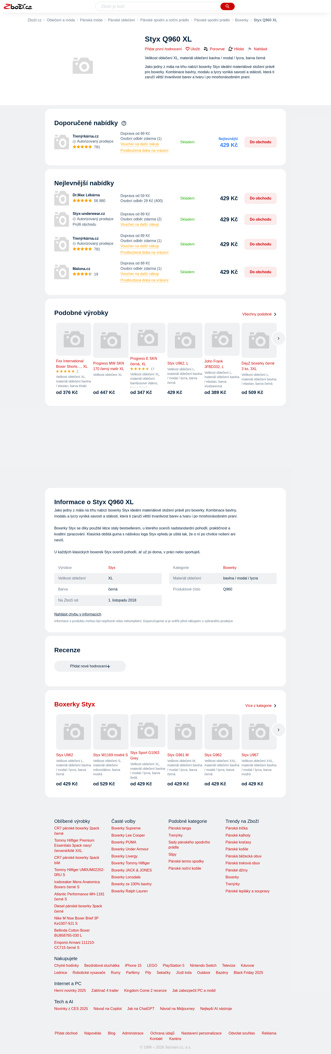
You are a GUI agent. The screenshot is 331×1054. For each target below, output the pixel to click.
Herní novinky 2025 (70, 990)
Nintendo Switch (203, 965)
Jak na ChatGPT (140, 1009)
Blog (111, 1033)
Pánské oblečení (121, 20)
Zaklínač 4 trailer (105, 990)
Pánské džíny (236, 870)
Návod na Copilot (108, 1009)
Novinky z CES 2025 (71, 1009)
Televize (228, 965)
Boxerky (241, 20)
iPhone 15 (133, 965)
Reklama (269, 1033)
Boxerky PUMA (123, 842)
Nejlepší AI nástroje (216, 1009)
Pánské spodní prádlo (212, 20)
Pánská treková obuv (242, 863)
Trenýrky (175, 835)
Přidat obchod (66, 1033)
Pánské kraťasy (238, 842)
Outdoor (204, 973)
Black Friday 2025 (248, 973)
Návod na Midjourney (177, 1009)
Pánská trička (236, 828)
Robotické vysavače (89, 973)
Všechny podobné (259, 314)
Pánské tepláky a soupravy (247, 891)
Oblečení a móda (61, 20)
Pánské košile (236, 849)
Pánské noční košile (184, 868)
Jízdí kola (184, 973)
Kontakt (156, 1039)
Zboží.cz (34, 20)
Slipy (172, 854)
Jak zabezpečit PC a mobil (194, 990)
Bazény (222, 973)
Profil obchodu (84, 224)
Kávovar (247, 965)
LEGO (152, 965)
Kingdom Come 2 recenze (145, 990)
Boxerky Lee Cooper (128, 835)
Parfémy (133, 973)
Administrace (132, 1033)
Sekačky (163, 973)
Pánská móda (91, 20)
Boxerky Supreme (125, 828)
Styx (111, 568)
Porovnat (214, 49)
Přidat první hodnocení (163, 49)
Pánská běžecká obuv (243, 856)
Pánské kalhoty (238, 835)
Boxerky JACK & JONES (131, 870)
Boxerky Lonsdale (125, 877)
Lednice (60, 973)
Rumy (115, 973)
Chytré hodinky (66, 965)
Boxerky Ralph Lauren (129, 891)
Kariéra (175, 1039)
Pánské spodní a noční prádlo (164, 20)
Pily (148, 973)
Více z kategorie (261, 706)
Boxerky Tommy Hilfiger (130, 863)
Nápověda (92, 1033)
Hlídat (236, 49)
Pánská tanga (179, 828)
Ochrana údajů (162, 1033)
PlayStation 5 (173, 965)
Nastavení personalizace (201, 1033)
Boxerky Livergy (124, 856)
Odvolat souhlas (241, 1033)
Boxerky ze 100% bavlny (131, 884)
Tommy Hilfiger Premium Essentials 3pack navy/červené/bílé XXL (74, 845)
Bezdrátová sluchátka (102, 965)
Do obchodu (260, 142)
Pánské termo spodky (186, 861)
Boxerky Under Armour (129, 849)
